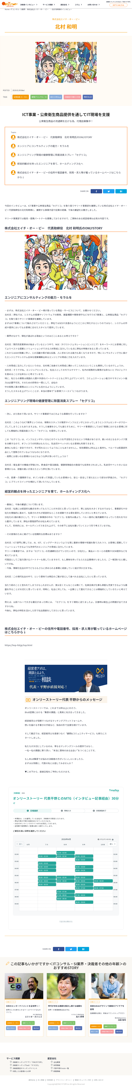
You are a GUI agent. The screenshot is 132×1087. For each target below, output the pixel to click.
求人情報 (41, 1080)
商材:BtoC (78, 1028)
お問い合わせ (92, 4)
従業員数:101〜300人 (13, 1023)
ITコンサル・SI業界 (18, 9)
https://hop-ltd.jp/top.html (19, 645)
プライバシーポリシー (64, 1080)
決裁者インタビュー (27, 4)
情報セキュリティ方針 (83, 1080)
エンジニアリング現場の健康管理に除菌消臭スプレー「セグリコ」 (52, 154)
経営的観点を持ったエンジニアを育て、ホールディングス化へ (50, 163)
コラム (77, 4)
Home (7, 9)
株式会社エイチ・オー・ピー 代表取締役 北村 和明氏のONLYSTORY (54, 137)
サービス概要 (48, 4)
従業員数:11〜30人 (54, 1023)
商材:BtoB (88, 97)
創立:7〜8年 (94, 1031)
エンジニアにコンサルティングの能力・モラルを (43, 146)
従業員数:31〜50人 (21, 97)
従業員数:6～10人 (96, 1026)
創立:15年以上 (55, 97)
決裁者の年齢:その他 (72, 97)
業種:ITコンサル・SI (39, 97)
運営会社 (63, 4)
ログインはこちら (118, 5)
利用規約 (50, 1080)
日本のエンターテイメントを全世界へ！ (23, 1005)
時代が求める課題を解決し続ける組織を (65, 1005)
